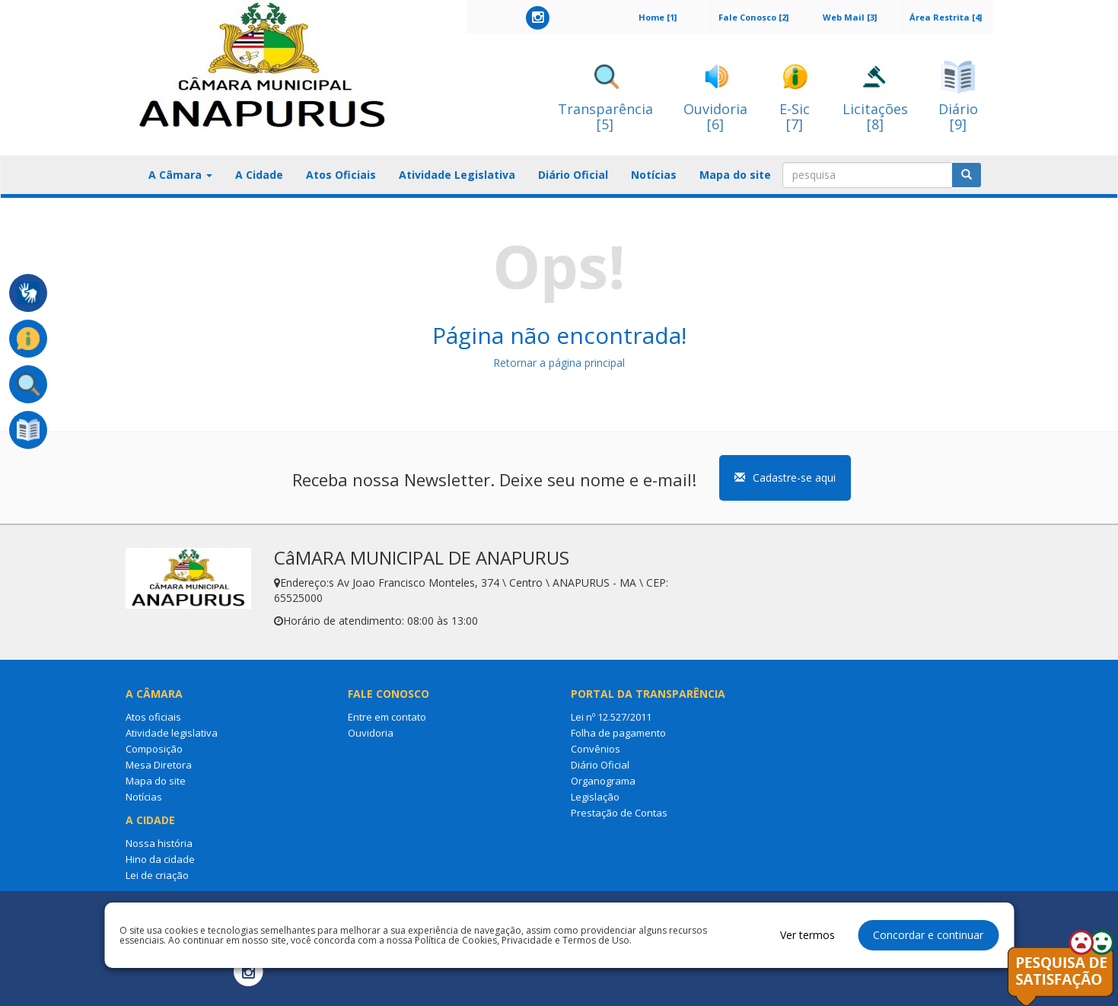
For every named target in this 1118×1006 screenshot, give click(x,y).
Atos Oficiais (341, 174)
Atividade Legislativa (457, 174)
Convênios (595, 749)
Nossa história (159, 843)
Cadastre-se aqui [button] (785, 477)
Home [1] (658, 17)
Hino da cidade (160, 859)
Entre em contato (387, 717)
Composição (154, 749)
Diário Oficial (573, 174)
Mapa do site (735, 174)
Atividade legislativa (172, 733)
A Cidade (259, 174)
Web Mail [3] (850, 17)
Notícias (654, 174)
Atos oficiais (153, 717)
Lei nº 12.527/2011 (611, 717)
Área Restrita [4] (945, 17)
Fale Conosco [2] (753, 17)
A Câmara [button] (180, 174)
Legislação (595, 797)
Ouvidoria (370, 733)
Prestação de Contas (619, 813)
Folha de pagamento (618, 733)
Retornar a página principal (559, 362)
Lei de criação (157, 875)
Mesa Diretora (159, 765)
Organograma (603, 781)
